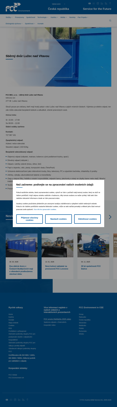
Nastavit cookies (58, 219)
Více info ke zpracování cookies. (45, 209)
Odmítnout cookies (87, 219)
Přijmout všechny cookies (29, 219)
